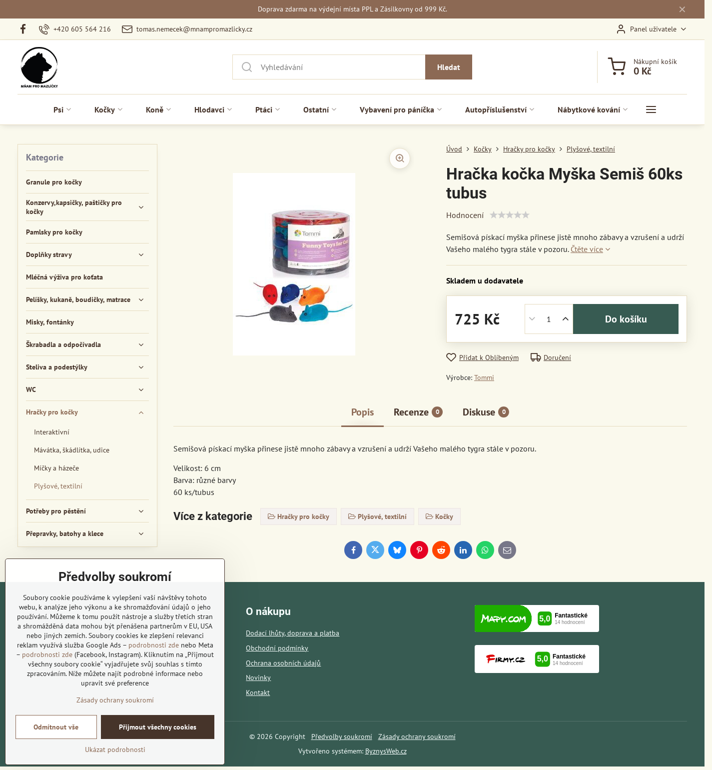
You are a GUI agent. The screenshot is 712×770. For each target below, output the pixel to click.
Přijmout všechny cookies (157, 727)
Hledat (448, 67)
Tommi (484, 377)
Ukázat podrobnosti (115, 749)
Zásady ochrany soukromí (417, 736)
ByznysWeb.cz (386, 751)
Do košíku (626, 319)
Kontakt (258, 692)
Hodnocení (465, 215)
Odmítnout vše (55, 727)
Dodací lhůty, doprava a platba (292, 633)
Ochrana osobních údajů (283, 663)
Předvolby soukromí (341, 736)
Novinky (258, 677)
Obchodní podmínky (277, 648)
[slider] (510, 215)
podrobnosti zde (153, 645)
